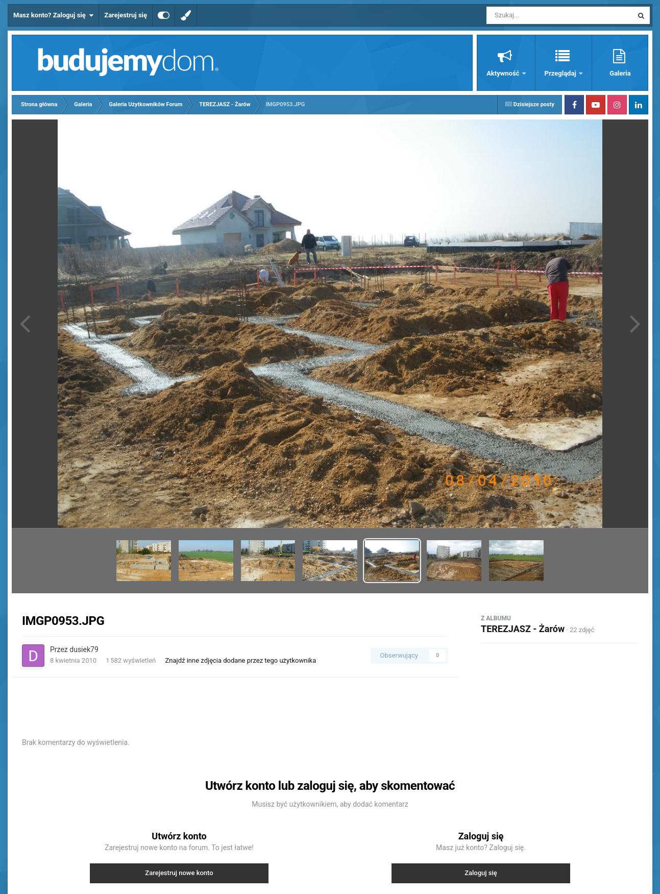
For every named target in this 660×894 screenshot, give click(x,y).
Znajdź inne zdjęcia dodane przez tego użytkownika (240, 660)
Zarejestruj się (125, 15)
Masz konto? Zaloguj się (53, 15)
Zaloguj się (481, 873)
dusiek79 (84, 649)
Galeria (619, 73)
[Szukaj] (536, 15)
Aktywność (503, 73)
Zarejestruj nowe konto (179, 873)
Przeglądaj (561, 73)
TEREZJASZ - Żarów (523, 628)
